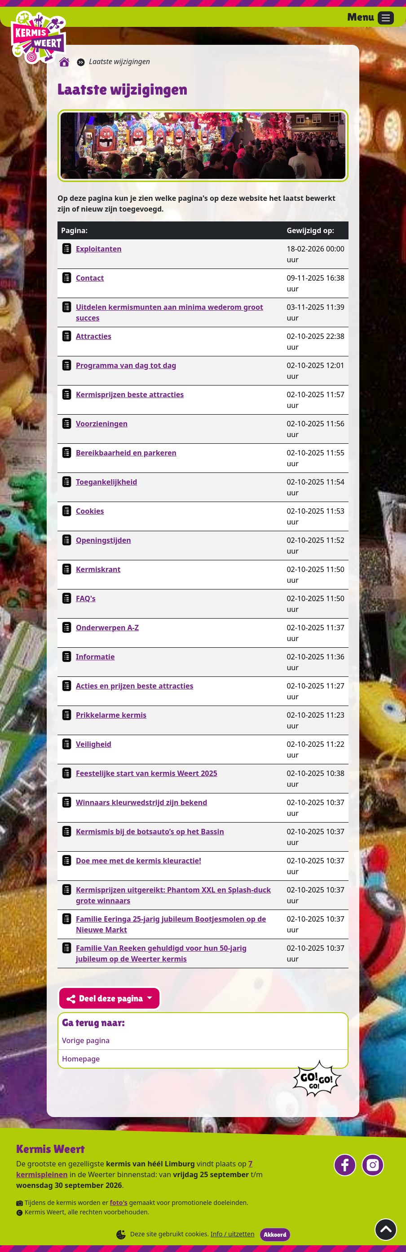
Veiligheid (93, 744)
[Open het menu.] (370, 18)
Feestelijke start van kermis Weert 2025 (146, 773)
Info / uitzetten (233, 1234)
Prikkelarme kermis (111, 715)
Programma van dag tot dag (126, 365)
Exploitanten (99, 249)
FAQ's (86, 598)
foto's (119, 1202)
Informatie (95, 657)
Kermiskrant (98, 569)
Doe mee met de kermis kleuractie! (138, 861)
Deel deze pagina (105, 998)
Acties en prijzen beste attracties (135, 686)
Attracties (93, 336)
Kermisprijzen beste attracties (130, 394)
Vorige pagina (86, 1040)
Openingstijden (103, 540)
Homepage (81, 1059)
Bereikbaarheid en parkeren (126, 453)
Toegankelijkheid (106, 482)
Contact (90, 278)
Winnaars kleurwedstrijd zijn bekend (141, 802)
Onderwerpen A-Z (107, 627)
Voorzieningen (102, 424)
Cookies (90, 511)
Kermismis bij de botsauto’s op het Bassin (150, 831)
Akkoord (275, 1234)
